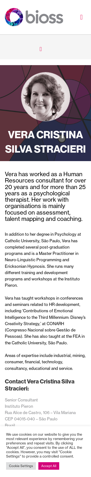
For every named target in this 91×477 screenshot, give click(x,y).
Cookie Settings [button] (21, 466)
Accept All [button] (48, 466)
